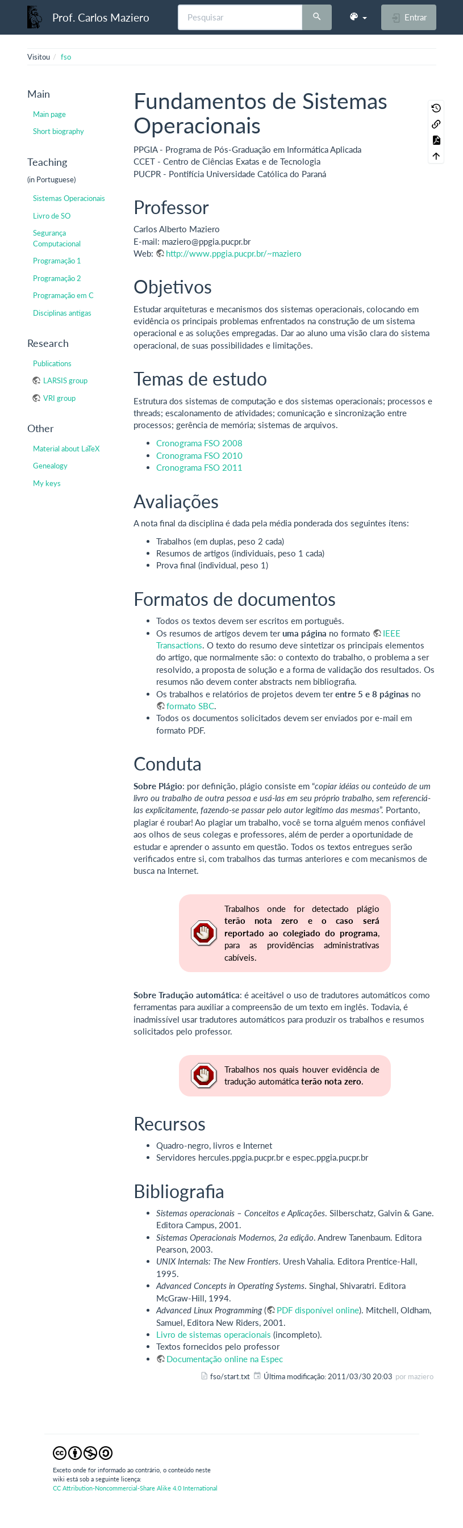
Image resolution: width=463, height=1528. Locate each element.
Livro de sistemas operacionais (213, 1334)
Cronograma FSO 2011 (199, 467)
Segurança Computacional (57, 238)
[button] (358, 17)
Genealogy (50, 465)
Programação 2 (57, 278)
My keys (47, 483)
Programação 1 (57, 260)
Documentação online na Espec (224, 1359)
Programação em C (63, 295)
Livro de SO (51, 215)
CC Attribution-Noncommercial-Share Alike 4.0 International (135, 1488)
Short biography (58, 131)
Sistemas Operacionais (69, 198)
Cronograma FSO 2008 (199, 443)
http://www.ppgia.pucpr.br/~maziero (234, 253)
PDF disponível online (318, 1310)
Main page (49, 114)
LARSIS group (65, 380)
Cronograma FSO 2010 (199, 455)
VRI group (59, 398)
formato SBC (190, 706)
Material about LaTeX (66, 448)
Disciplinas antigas (62, 312)
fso (66, 56)
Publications (52, 363)
